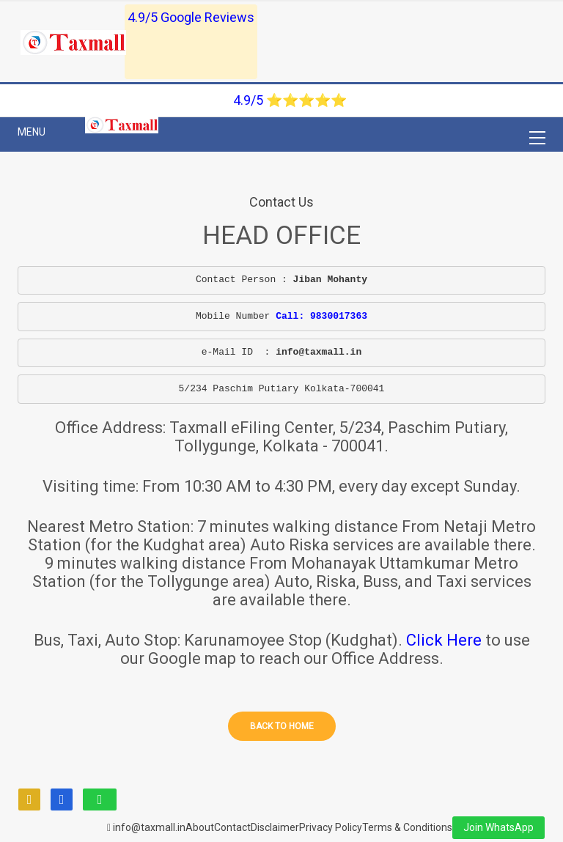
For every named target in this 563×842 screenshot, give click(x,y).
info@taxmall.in (146, 827)
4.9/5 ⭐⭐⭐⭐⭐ (290, 100)
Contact (232, 827)
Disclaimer (275, 827)
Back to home (282, 726)
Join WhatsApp (498, 827)
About (199, 827)
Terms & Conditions (407, 827)
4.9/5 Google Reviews (191, 17)
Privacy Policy (330, 827)
